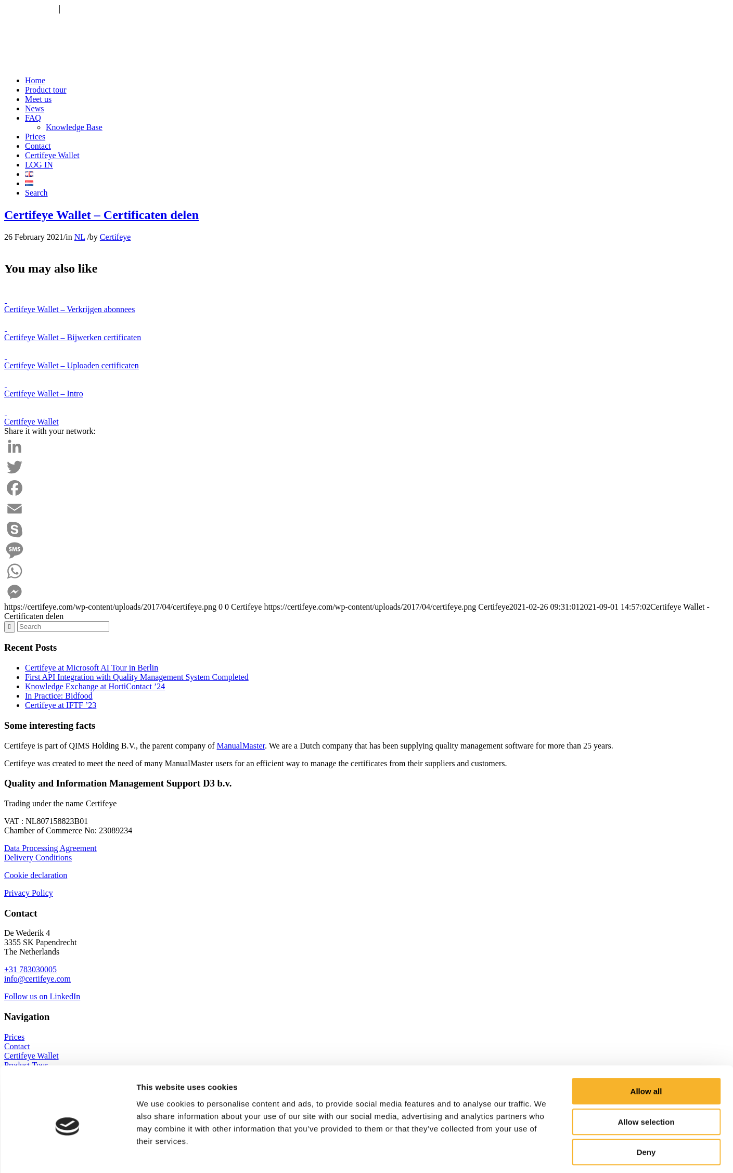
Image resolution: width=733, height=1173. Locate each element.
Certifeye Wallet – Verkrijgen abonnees (69, 309)
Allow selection (646, 1076)
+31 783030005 (30, 8)
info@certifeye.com (95, 8)
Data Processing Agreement (50, 848)
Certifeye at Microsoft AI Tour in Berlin (91, 667)
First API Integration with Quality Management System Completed (137, 677)
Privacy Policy (28, 892)
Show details (546, 1152)
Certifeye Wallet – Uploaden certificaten (71, 365)
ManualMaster (241, 745)
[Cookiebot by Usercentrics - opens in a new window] (67, 1153)
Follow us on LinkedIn (42, 996)
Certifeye (115, 237)
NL (79, 237)
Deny (646, 1106)
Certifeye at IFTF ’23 (60, 705)
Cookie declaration (35, 875)
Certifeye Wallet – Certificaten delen (101, 215)
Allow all (646, 1045)
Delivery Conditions (38, 857)
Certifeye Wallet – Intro (43, 393)
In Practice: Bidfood (59, 695)
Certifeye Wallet (31, 421)
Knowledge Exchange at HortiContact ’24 (95, 686)
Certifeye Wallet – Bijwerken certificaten (72, 337)
